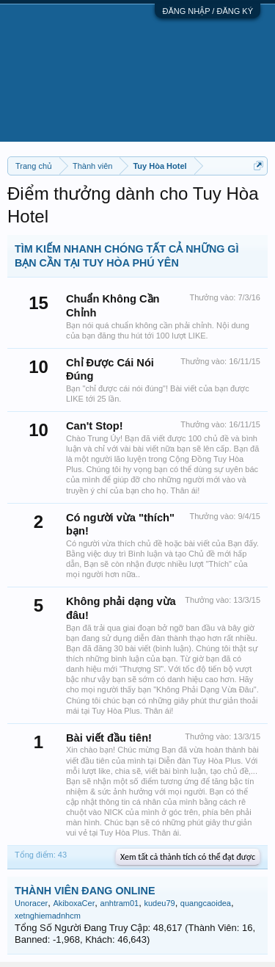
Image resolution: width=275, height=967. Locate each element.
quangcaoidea (205, 903)
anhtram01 (119, 903)
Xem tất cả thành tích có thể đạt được (187, 857)
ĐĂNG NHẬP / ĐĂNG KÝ (207, 11)
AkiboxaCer (74, 903)
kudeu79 (159, 903)
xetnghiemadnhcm (48, 915)
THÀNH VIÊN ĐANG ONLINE (85, 891)
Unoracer (31, 903)
